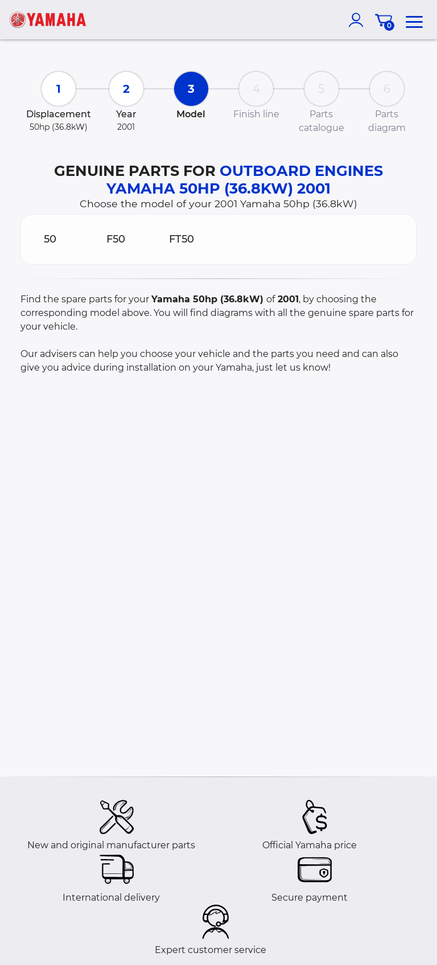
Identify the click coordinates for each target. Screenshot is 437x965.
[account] (358, 19)
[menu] (414, 20)
